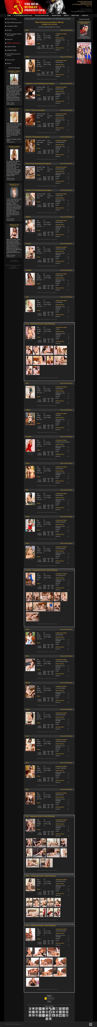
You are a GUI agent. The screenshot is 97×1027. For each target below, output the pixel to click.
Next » (49, 1001)
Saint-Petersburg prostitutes (44, 18)
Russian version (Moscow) (86, 9)
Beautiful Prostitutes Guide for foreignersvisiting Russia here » (13, 267)
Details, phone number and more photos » (47, 52)
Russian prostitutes (30, 18)
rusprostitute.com (89, 11)
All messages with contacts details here (14, 261)
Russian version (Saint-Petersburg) (84, 10)
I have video (30, 233)
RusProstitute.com (17, 1024)
